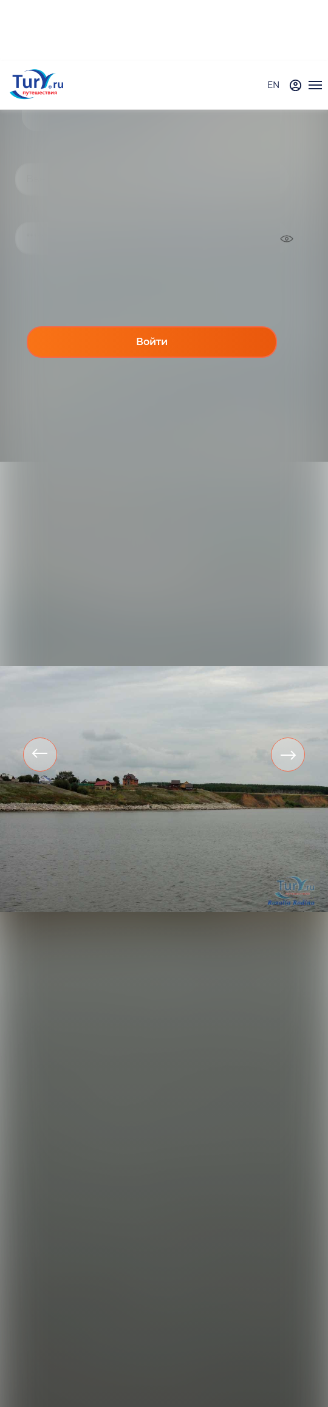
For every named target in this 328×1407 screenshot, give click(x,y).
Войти (152, 341)
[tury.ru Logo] (36, 85)
